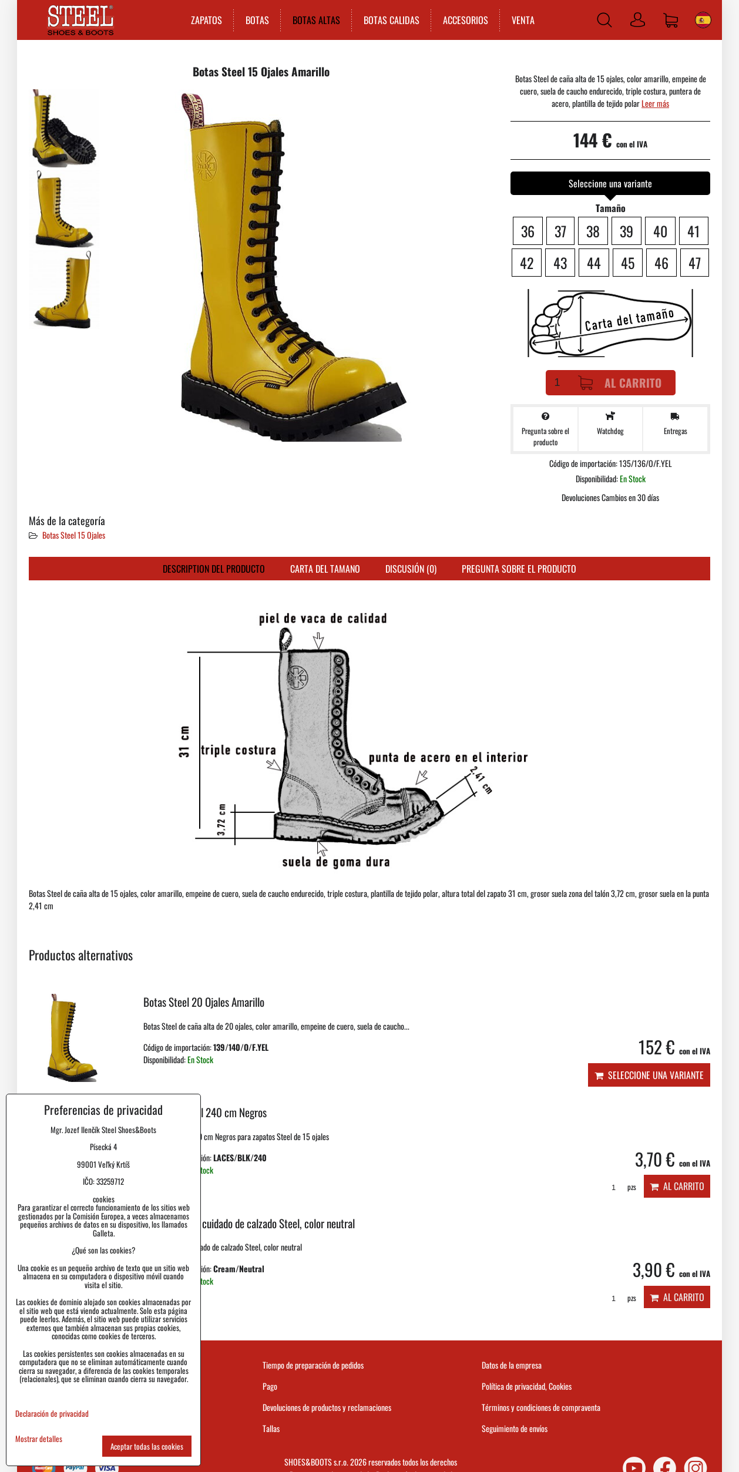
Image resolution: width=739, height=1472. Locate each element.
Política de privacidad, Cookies (527, 1386)
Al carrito (619, 382)
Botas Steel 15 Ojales (73, 535)
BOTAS (257, 20)
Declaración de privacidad (52, 1413)
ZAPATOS (206, 20)
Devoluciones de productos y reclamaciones (327, 1407)
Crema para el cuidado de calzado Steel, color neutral (249, 1223)
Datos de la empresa (512, 1365)
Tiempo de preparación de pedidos (313, 1365)
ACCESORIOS (465, 20)
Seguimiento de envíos (514, 1428)
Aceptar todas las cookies (146, 1446)
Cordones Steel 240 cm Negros (205, 1112)
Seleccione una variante (649, 1075)
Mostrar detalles (38, 1438)
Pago (270, 1386)
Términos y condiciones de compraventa (541, 1407)
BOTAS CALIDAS (391, 20)
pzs (619, 1186)
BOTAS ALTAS (316, 20)
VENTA (523, 20)
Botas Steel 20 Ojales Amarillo (203, 1001)
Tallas (271, 1428)
